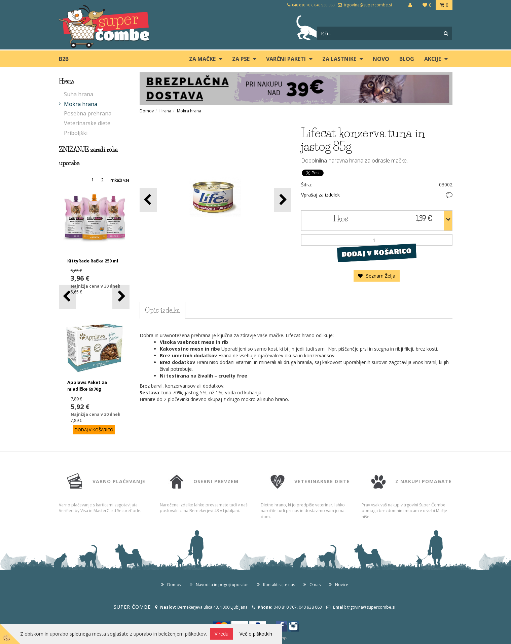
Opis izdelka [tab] (162, 310)
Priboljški (75, 133)
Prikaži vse (120, 180)
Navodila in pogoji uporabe (222, 584)
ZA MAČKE (202, 59)
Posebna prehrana (87, 113)
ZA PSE (241, 59)
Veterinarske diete (87, 123)
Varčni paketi (286, 59)
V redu (221, 634)
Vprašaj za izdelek (320, 194)
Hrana (165, 111)
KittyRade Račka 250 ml (92, 261)
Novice (341, 584)
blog (406, 59)
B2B (64, 59)
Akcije (432, 59)
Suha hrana (78, 94)
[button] (121, 297)
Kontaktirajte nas (279, 584)
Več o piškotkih (256, 634)
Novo (381, 59)
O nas (315, 584)
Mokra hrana (80, 104)
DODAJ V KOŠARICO (376, 252)
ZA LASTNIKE (339, 59)
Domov (147, 111)
